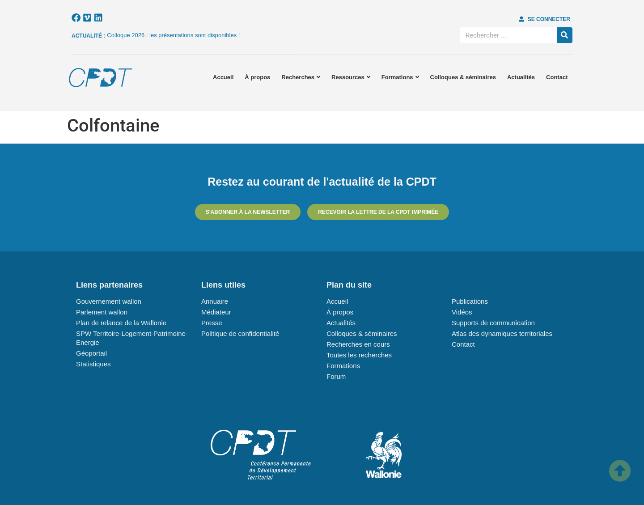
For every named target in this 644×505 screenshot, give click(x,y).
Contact (557, 77)
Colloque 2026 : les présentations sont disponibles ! (173, 35)
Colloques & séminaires (463, 77)
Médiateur (216, 312)
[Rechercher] (564, 35)
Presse (211, 323)
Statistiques (93, 364)
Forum (336, 376)
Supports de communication (493, 323)
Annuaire (214, 301)
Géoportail (91, 353)
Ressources (350, 77)
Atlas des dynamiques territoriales (502, 333)
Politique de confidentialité (240, 333)
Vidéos (462, 312)
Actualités (521, 77)
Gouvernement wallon (108, 301)
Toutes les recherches (359, 355)
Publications (470, 301)
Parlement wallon (101, 312)
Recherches (300, 77)
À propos (257, 77)
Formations (400, 77)
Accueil (223, 77)
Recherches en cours (358, 344)
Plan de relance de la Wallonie (121, 323)
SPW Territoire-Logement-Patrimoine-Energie (132, 338)
